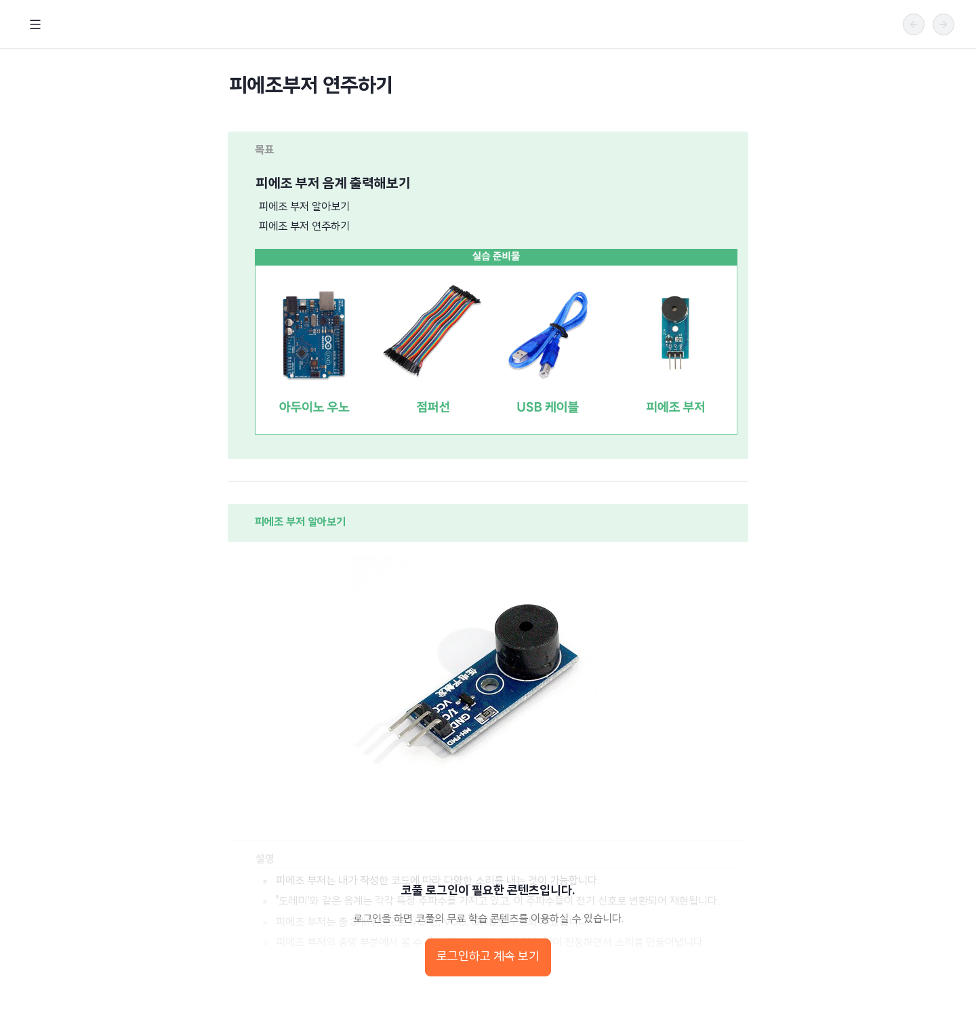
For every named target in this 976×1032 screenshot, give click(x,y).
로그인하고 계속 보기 (488, 957)
